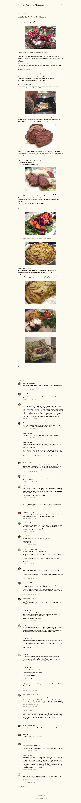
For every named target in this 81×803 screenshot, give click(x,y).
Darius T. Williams (27, 725)
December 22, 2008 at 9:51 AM (29, 594)
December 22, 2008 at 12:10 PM (30, 620)
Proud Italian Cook (28, 598)
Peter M (25, 568)
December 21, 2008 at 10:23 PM (30, 418)
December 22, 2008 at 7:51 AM (29, 563)
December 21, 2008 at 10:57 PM (30, 458)
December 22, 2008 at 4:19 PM (30, 690)
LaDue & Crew (27, 462)
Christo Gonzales (27, 522)
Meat (22, 375)
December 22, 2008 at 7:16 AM (30, 531)
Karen (24, 393)
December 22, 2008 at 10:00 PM (30, 750)
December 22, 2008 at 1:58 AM (30, 508)
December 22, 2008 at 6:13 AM (30, 518)
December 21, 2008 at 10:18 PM (30, 389)
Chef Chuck (26, 536)
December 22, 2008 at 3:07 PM (30, 649)
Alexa (24, 654)
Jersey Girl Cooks (27, 383)
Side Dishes (38, 375)
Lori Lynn (25, 774)
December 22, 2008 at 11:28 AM (30, 606)
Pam (24, 743)
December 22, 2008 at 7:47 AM (30, 544)
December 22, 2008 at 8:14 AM (30, 578)
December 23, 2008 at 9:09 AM (30, 769)
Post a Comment (22, 786)
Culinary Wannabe (28, 512)
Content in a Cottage (28, 549)
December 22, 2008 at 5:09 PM (30, 721)
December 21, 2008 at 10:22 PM (30, 399)
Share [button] (19, 372)
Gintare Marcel (44, 798)
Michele (25, 404)
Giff (24, 486)
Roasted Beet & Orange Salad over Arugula (29, 238)
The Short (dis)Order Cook (30, 694)
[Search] (62, 4)
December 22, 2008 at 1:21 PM (29, 633)
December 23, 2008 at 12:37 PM (30, 782)
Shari (24, 422)
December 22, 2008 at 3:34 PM (30, 663)
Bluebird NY (26, 582)
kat (23, 475)
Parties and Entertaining (29, 375)
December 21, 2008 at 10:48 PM (30, 437)
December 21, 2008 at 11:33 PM (30, 471)
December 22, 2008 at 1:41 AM (29, 497)
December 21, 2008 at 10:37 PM (30, 428)
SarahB (25, 734)
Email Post (24, 372)
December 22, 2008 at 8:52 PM (30, 730)
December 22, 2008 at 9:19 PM (30, 738)
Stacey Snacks (33, 4)
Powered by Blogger (40, 796)
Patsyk (24, 625)
